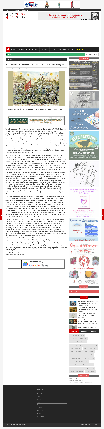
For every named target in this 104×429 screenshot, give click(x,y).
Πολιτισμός (40, 409)
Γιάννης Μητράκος (87, 364)
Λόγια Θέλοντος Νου (76, 348)
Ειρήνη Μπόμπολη (89, 358)
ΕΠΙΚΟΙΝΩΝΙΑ (25, 10)
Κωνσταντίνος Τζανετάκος (90, 348)
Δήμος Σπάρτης (73, 377)
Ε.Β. (72, 361)
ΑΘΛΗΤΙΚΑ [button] (35, 49)
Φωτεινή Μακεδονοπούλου (77, 335)
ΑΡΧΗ (8, 10)
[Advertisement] (52, 34)
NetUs (97, 424)
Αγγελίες (39, 407)
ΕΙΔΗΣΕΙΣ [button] (14, 49)
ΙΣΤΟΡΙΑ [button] (70, 49)
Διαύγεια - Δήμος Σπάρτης (76, 379)
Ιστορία (28, 68)
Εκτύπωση (22, 68)
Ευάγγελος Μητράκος (76, 358)
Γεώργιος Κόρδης (90, 371)
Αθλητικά (39, 401)
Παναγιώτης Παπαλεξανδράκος (78, 338)
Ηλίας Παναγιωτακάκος (76, 355)
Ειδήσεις (39, 392)
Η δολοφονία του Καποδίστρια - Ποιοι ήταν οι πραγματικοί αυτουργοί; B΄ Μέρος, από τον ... (88, 303)
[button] (79, 49)
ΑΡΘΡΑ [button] (28, 49)
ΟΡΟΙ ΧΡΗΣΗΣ (15, 10)
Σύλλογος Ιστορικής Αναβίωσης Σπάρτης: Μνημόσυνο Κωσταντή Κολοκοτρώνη (86, 315)
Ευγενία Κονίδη (89, 355)
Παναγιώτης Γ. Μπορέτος (77, 345)
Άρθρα (39, 398)
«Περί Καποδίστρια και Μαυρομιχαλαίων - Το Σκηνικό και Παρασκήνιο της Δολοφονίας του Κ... (87, 321)
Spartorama (9, 68)
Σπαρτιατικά (40, 415)
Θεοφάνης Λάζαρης (88, 351)
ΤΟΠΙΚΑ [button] (21, 49)
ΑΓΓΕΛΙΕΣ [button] (53, 49)
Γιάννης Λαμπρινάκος (76, 368)
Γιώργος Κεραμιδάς (75, 364)
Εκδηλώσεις (40, 404)
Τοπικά (39, 395)
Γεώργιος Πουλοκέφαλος (77, 371)
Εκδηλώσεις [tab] (83, 331)
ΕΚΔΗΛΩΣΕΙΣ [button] (44, 49)
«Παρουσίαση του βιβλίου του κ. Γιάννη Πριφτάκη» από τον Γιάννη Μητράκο (87, 327)
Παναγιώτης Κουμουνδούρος (78, 341)
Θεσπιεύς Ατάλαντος (76, 351)
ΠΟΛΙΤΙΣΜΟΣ (62, 49)
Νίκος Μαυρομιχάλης (91, 345)
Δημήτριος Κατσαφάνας (82, 361)
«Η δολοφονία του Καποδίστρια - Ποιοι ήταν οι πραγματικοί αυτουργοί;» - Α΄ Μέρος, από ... (88, 309)
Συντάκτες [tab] (74, 331)
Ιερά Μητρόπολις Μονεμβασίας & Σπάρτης (80, 381)
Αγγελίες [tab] (93, 331)
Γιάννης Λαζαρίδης (89, 368)
